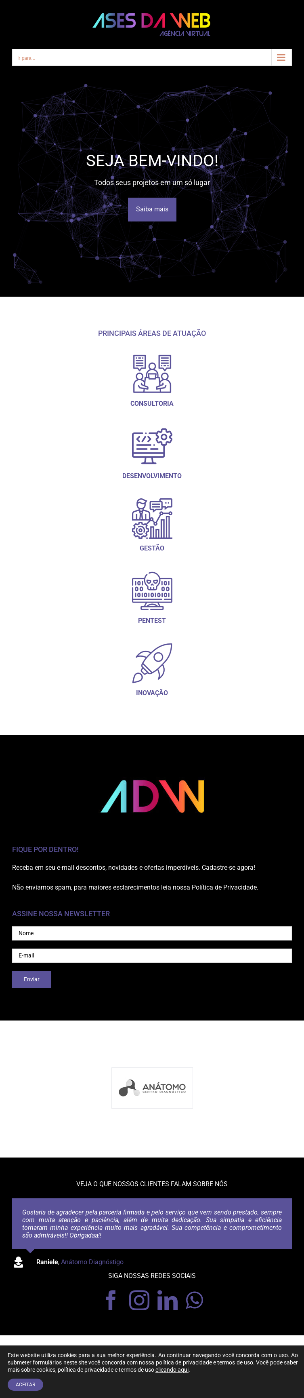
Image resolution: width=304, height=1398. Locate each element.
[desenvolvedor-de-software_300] (152, 429)
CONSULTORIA (152, 403)
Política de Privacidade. (225, 887)
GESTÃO (152, 548)
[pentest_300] (152, 574)
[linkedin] (167, 1300)
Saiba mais (152, 209)
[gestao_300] (152, 501)
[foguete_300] (152, 646)
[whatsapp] (194, 1300)
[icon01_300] (152, 357)
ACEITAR (25, 1384)
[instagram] (139, 1300)
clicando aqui (172, 1369)
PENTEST (152, 620)
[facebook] (111, 1300)
